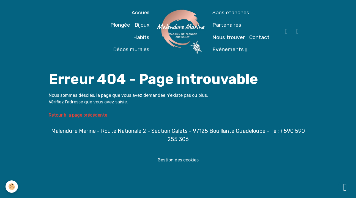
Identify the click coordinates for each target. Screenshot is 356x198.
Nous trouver (228, 37)
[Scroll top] (345, 187)
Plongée (120, 25)
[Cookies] (12, 186)
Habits (141, 37)
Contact (259, 37)
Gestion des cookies (178, 160)
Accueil (140, 12)
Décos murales (131, 49)
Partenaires (226, 25)
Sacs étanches (230, 12)
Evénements (228, 49)
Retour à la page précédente (78, 115)
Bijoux (142, 25)
